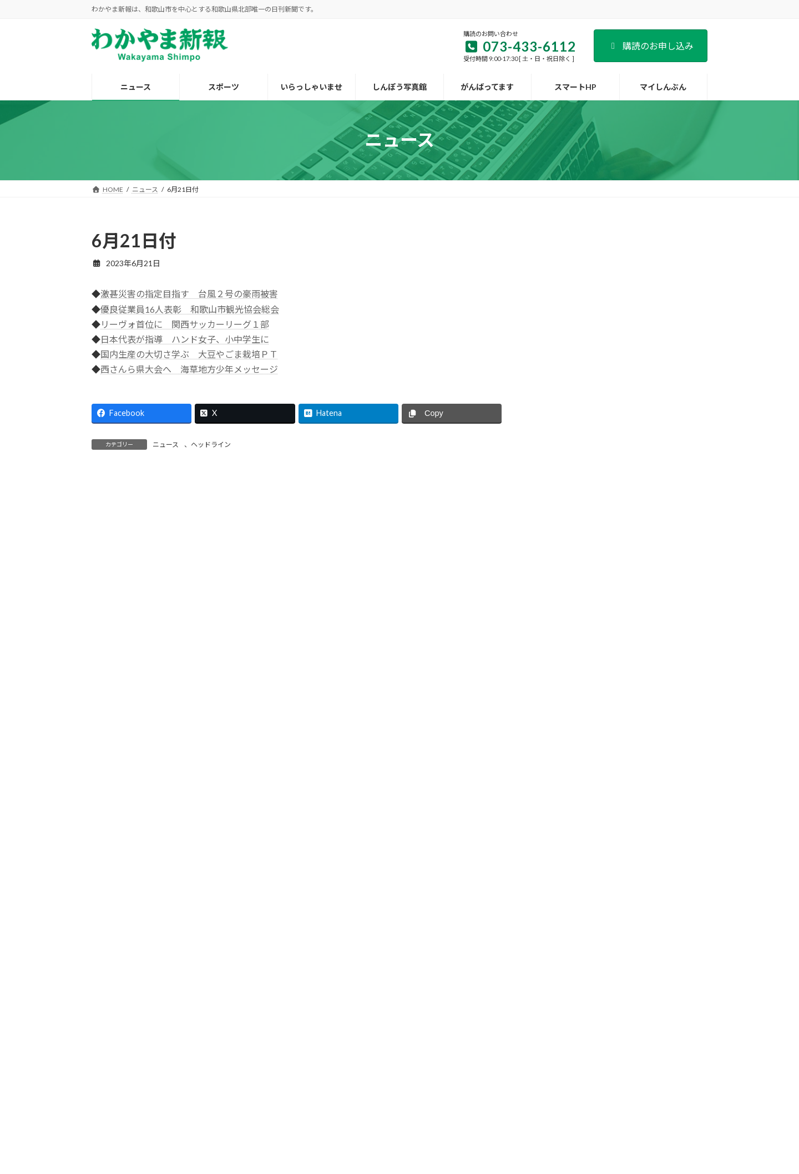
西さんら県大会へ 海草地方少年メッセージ (189, 369)
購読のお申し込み (651, 45)
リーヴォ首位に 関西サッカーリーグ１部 (184, 324)
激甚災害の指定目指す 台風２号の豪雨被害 (189, 293)
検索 (679, 237)
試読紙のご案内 (314, 1054)
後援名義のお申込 (461, 1054)
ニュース (166, 444)
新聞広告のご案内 (386, 1054)
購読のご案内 (250, 1054)
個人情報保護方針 (536, 1054)
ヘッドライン (211, 444)
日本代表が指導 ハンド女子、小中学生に (184, 339)
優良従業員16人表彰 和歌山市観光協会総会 (189, 309)
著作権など (601, 1054)
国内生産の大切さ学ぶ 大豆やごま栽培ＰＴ (189, 354)
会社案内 (194, 1054)
